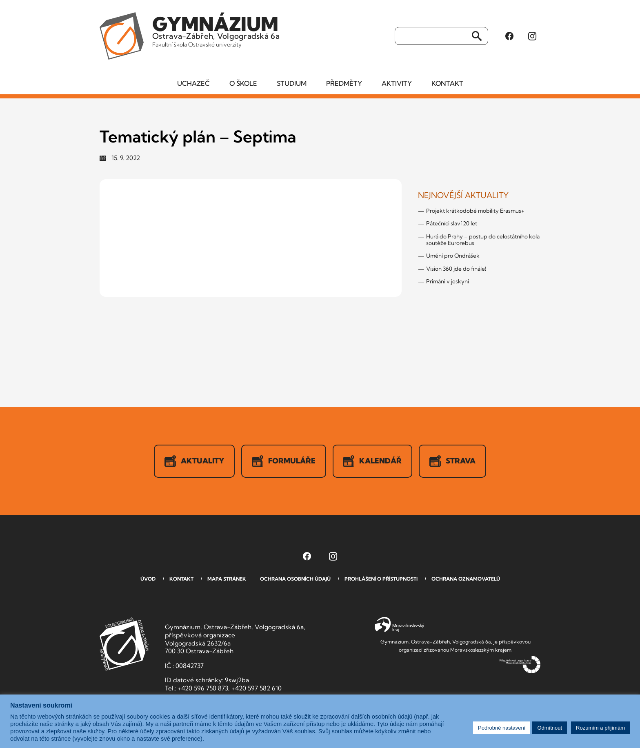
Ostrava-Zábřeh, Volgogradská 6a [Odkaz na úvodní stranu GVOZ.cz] (216, 30)
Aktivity (397, 84)
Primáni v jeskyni (447, 281)
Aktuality (194, 461)
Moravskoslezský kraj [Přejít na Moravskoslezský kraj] (399, 625)
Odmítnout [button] (549, 728)
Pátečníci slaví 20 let (451, 223)
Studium (292, 84)
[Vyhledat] (429, 36)
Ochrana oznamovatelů (465, 579)
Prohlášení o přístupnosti (381, 579)
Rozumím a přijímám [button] (600, 728)
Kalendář (372, 461)
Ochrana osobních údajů (295, 579)
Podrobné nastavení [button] (501, 728)
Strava (453, 461)
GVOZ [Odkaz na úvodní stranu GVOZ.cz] (124, 644)
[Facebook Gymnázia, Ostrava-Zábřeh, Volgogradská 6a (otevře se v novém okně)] (509, 36)
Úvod (148, 579)
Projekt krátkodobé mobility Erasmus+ (475, 211)
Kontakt (447, 84)
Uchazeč (193, 84)
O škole (243, 84)
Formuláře (284, 461)
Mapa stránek (226, 579)
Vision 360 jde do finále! (456, 268)
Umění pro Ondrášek (453, 256)
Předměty (344, 84)
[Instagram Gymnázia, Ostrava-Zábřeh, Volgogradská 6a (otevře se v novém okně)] (532, 36)
